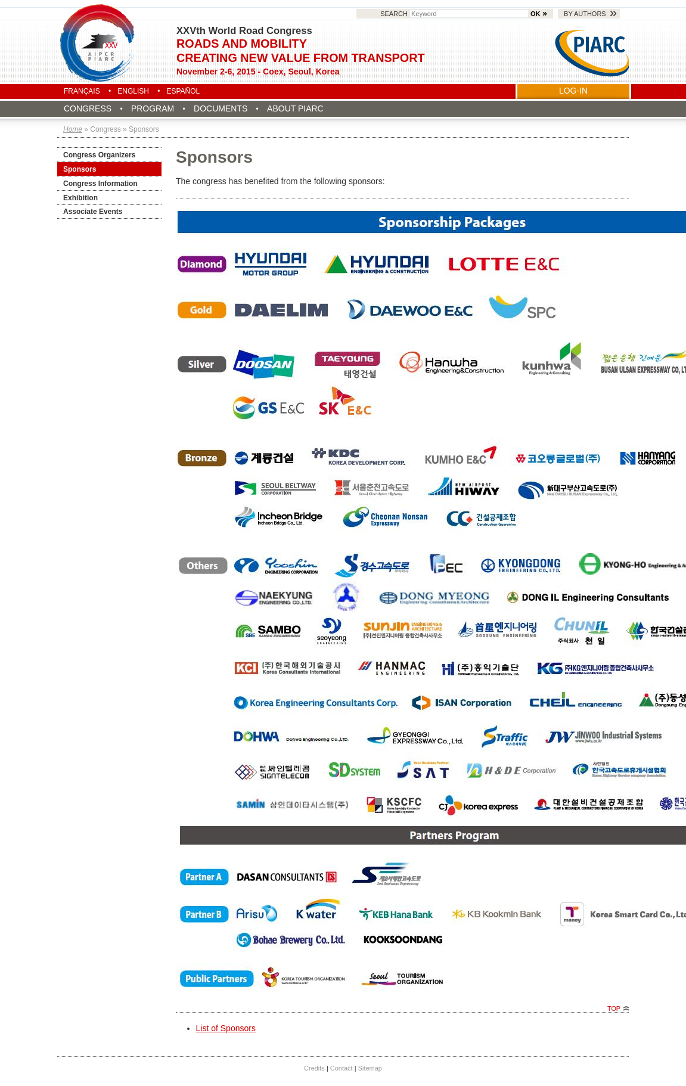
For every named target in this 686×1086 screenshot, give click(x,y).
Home (72, 129)
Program (152, 108)
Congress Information (100, 183)
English (133, 91)
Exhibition (80, 198)
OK (535, 13)
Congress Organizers (99, 155)
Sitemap (370, 1068)
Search (455, 13)
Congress (87, 108)
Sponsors (79, 169)
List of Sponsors (226, 1028)
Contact (341, 1068)
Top (613, 1008)
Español (183, 91)
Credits (314, 1068)
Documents (220, 108)
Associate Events (92, 211)
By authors (585, 13)
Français (82, 91)
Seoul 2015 (98, 43)
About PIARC (295, 108)
